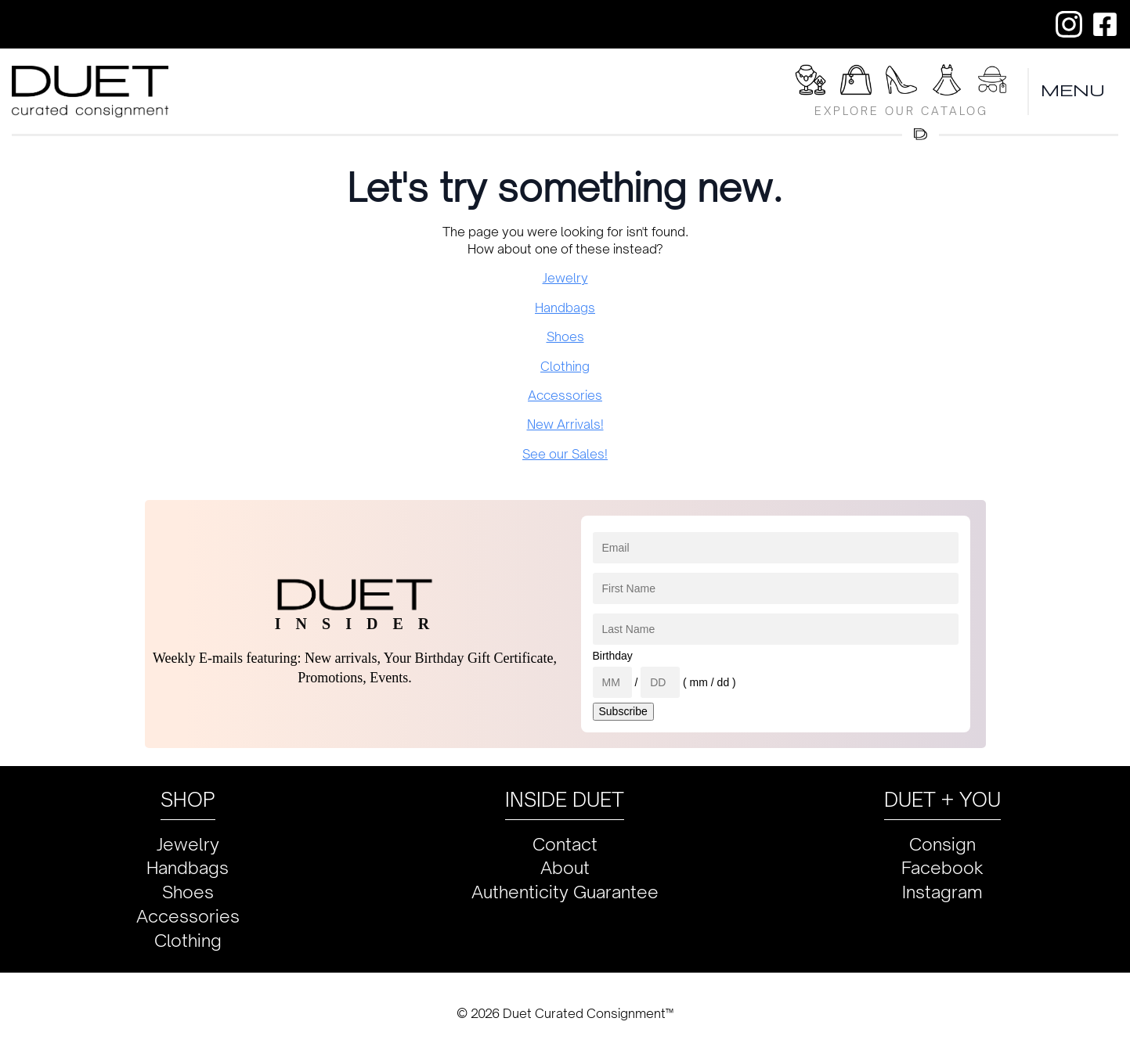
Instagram (942, 891)
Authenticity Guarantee (565, 891)
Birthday (613, 655)
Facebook (942, 867)
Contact (565, 843)
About (565, 867)
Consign (942, 843)
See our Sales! (565, 454)
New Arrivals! (565, 424)
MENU (1074, 91)
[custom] (1069, 24)
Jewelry (565, 278)
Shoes (565, 336)
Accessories (565, 395)
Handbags (565, 307)
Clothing (565, 366)
